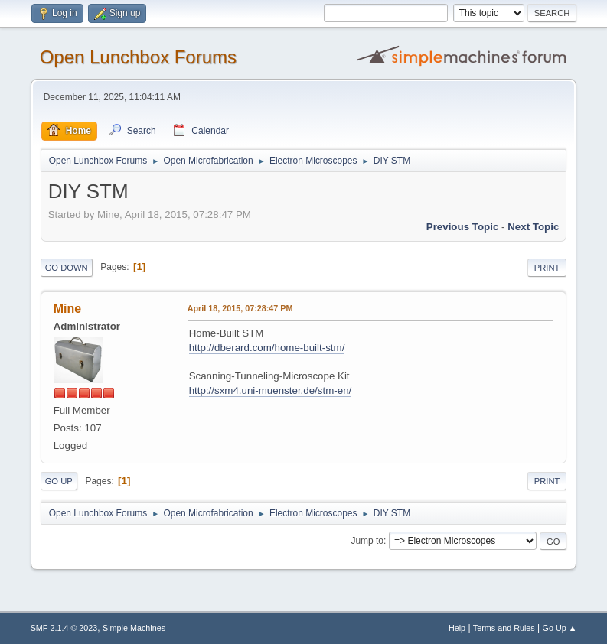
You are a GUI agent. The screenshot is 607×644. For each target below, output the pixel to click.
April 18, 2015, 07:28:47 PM (240, 308)
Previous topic (462, 227)
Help (457, 628)
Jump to (367, 540)
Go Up (59, 481)
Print (547, 267)
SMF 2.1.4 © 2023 (64, 628)
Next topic (533, 227)
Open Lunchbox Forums (138, 57)
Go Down (66, 267)
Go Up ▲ (560, 628)
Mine (67, 308)
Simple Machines (134, 628)
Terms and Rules (504, 628)
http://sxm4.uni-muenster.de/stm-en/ (270, 390)
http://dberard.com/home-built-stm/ (267, 347)
